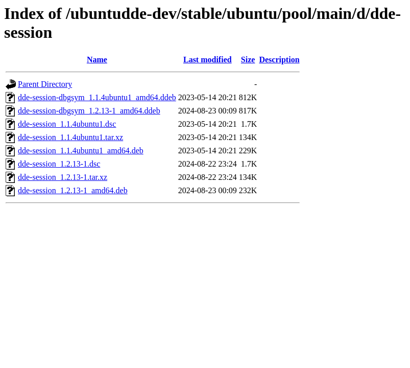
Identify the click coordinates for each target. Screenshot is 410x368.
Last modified (207, 59)
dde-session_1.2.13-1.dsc (59, 163)
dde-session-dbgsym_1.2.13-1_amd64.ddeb (89, 110)
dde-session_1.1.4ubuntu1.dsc (67, 124)
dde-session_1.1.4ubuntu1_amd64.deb (80, 150)
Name (97, 59)
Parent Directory (45, 84)
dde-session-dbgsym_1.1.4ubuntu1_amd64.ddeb (97, 97)
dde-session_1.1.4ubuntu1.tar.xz (70, 137)
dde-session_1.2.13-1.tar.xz (62, 177)
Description (279, 59)
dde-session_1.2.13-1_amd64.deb (73, 190)
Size (248, 59)
